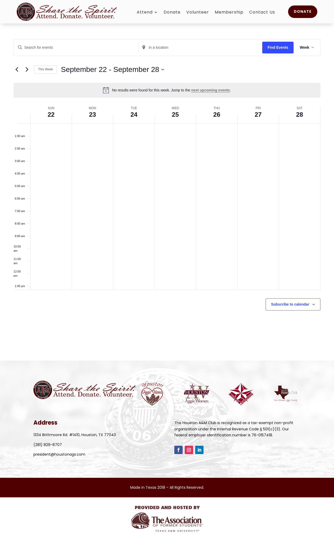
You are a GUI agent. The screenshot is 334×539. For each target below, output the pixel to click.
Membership (229, 12)
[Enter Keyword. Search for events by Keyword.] (76, 47)
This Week (45, 69)
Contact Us (262, 12)
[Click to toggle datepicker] (112, 69)
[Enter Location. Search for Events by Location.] (200, 47)
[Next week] (27, 69)
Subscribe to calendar (290, 304)
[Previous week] (17, 69)
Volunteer (197, 12)
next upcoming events (210, 90)
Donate (172, 12)
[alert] (167, 90)
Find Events (277, 47)
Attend (145, 12)
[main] (167, 180)
